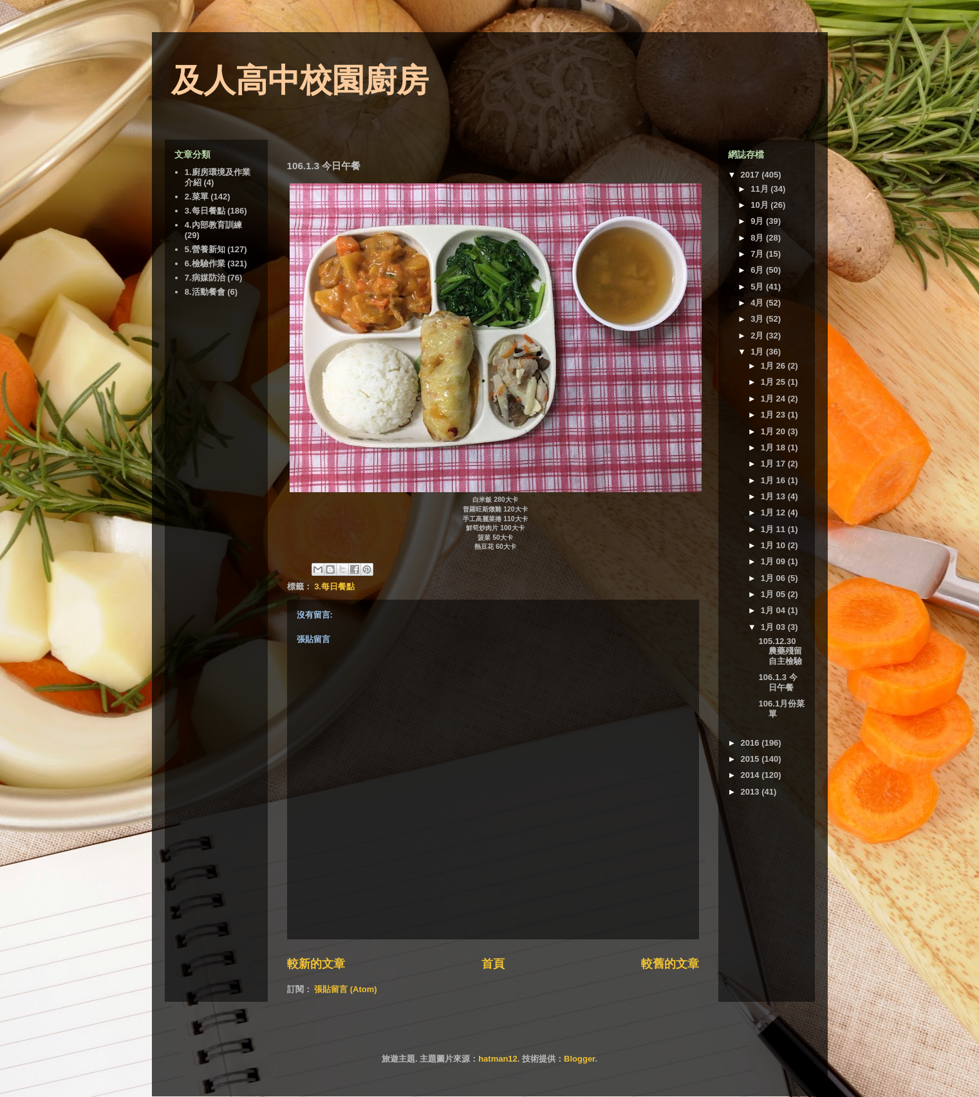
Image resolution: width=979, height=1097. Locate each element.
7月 (758, 254)
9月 (758, 221)
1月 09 (774, 561)
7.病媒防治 (205, 277)
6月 (758, 270)
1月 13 (774, 496)
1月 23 (774, 414)
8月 (758, 238)
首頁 (493, 963)
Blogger (579, 1059)
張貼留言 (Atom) (345, 989)
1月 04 (774, 610)
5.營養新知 (205, 249)
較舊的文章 (670, 963)
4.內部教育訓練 (213, 225)
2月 (758, 335)
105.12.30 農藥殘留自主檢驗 (780, 651)
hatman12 (497, 1059)
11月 (760, 189)
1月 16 (774, 480)
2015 (751, 759)
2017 (751, 175)
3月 (758, 319)
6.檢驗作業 (205, 263)
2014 (751, 775)
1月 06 (774, 578)
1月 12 (774, 512)
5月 (758, 286)
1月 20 (774, 431)
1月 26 (774, 366)
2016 (751, 743)
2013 (751, 792)
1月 (758, 351)
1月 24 (774, 398)
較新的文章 (316, 963)
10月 (760, 205)
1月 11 (774, 529)
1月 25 (774, 382)
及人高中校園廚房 (300, 80)
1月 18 (774, 447)
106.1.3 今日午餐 (778, 682)
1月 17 (774, 463)
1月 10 (774, 545)
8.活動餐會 (205, 292)
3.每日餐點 (334, 586)
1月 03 (774, 627)
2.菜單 (197, 196)
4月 (758, 303)
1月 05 (774, 594)
